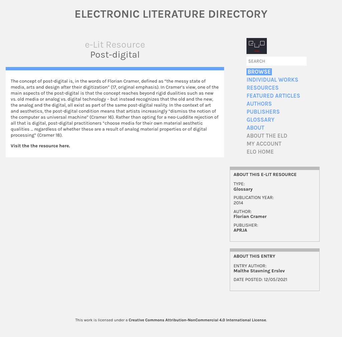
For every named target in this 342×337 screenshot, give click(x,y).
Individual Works (272, 80)
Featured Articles (273, 96)
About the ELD (266, 136)
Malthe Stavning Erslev (259, 271)
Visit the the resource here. (40, 146)
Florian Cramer (250, 216)
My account (264, 144)
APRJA (240, 230)
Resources (262, 88)
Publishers (263, 112)
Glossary (260, 120)
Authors (259, 104)
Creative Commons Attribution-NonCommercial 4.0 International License (197, 320)
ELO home (260, 152)
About (255, 128)
